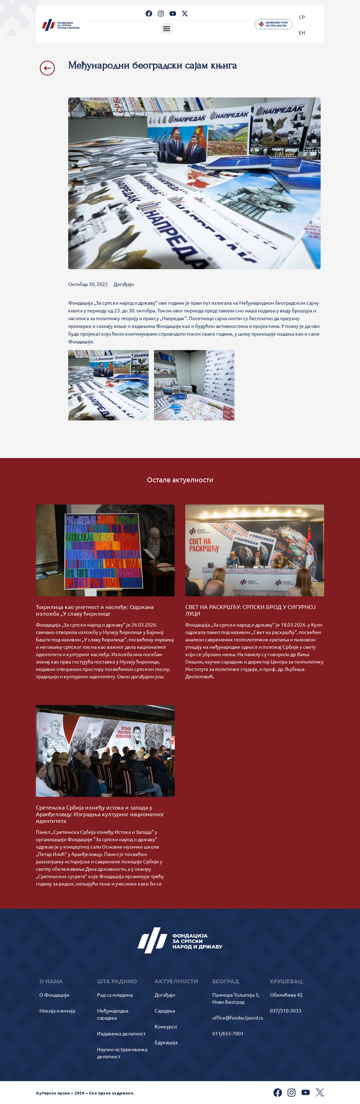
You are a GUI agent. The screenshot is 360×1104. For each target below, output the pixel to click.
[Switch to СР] (302, 16)
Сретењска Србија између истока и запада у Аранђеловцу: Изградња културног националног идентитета (100, 814)
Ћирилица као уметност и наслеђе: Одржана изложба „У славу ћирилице (95, 610)
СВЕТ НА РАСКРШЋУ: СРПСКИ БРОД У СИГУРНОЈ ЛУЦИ (250, 610)
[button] (167, 28)
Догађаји (124, 284)
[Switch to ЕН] (302, 32)
